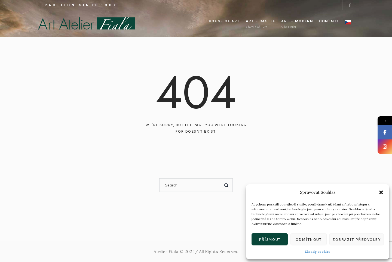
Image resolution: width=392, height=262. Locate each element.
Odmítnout (309, 239)
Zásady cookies (317, 251)
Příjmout (270, 239)
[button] (381, 192)
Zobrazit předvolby (356, 239)
